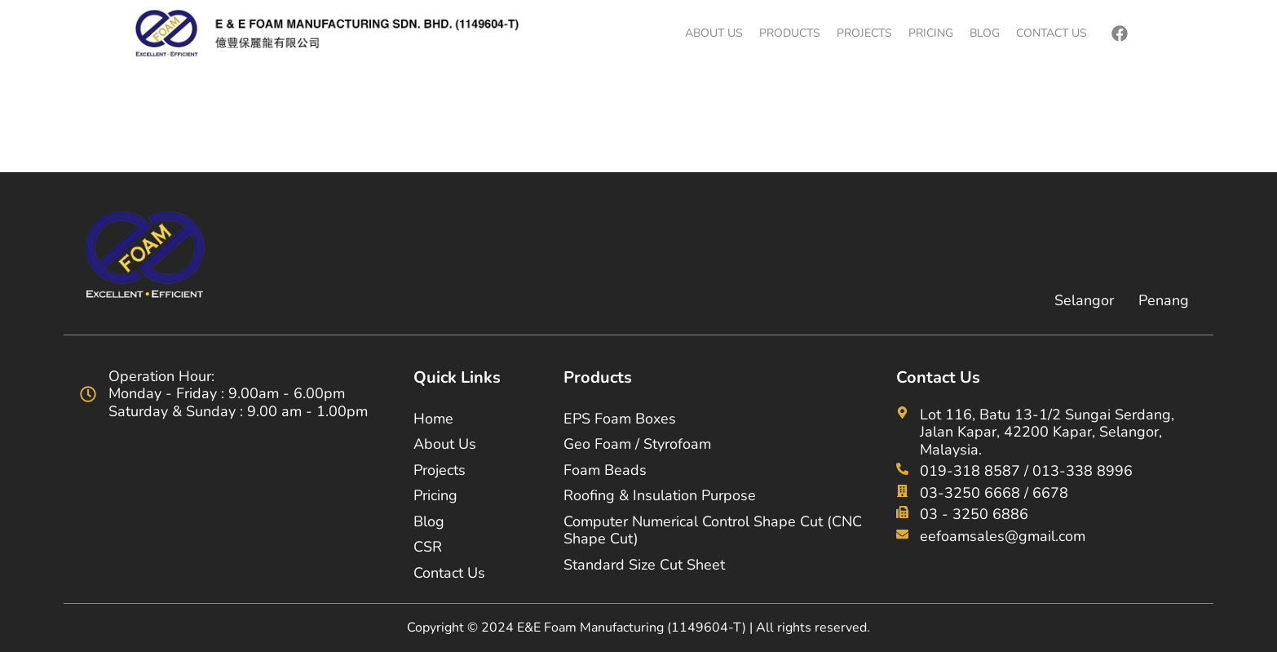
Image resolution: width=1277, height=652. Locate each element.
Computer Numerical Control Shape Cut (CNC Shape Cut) (712, 530)
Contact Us (1051, 33)
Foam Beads (605, 470)
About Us (714, 33)
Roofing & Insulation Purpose (659, 495)
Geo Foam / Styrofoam (637, 444)
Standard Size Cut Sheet (644, 564)
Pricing (930, 33)
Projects (864, 33)
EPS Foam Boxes (619, 418)
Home (433, 418)
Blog (985, 33)
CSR (427, 547)
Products (789, 33)
